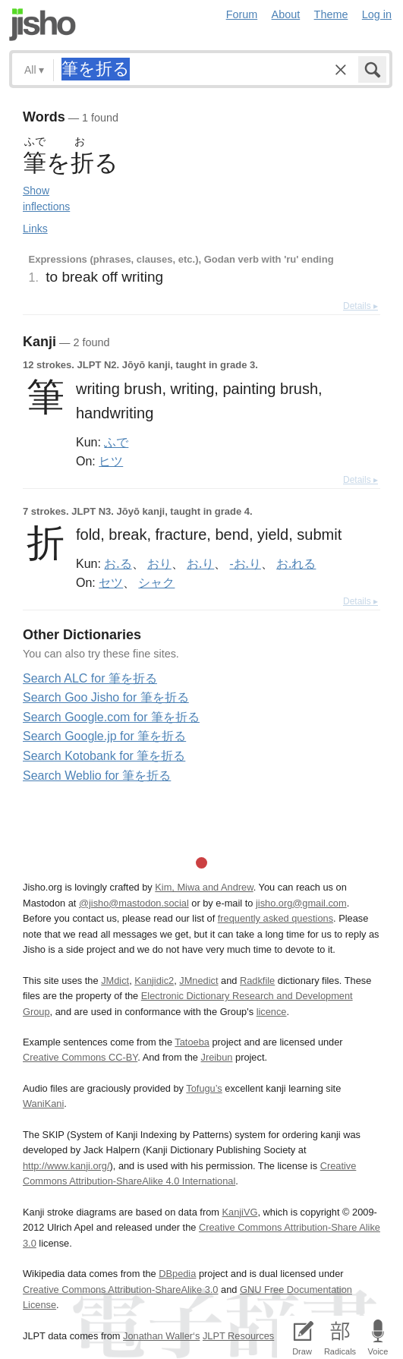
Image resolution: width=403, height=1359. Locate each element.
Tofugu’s (204, 1088)
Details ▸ (360, 306)
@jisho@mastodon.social (134, 903)
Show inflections (46, 198)
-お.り (244, 563)
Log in (377, 14)
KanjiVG (239, 1212)
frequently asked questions (275, 918)
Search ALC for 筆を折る (90, 678)
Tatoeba (192, 1042)
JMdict (115, 980)
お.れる (296, 563)
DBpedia (177, 1273)
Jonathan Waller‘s (161, 1336)
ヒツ (111, 460)
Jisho (42, 24)
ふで (116, 442)
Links (35, 228)
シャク (156, 582)
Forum (242, 14)
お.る (117, 563)
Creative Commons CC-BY (80, 1057)
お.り (200, 563)
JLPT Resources (238, 1336)
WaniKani (43, 1103)
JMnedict (198, 980)
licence (272, 1011)
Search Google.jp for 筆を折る (104, 736)
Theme (331, 14)
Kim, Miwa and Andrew (204, 887)
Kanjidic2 (154, 980)
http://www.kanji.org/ (66, 1165)
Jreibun (216, 1057)
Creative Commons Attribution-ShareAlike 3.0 (120, 1289)
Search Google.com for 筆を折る (111, 717)
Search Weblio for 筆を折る (97, 775)
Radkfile (257, 980)
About (286, 14)
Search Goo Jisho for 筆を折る (106, 697)
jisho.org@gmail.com (301, 903)
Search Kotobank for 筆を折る (104, 755)
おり (159, 563)
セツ (111, 582)
